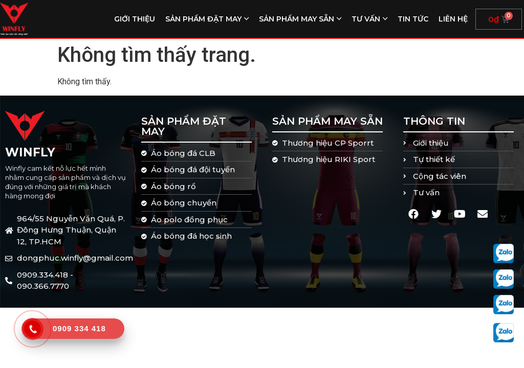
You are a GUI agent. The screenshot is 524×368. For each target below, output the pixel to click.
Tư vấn (366, 19)
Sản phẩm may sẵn (296, 19)
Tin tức (413, 19)
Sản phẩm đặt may (203, 19)
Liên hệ (453, 19)
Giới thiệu (134, 19)
